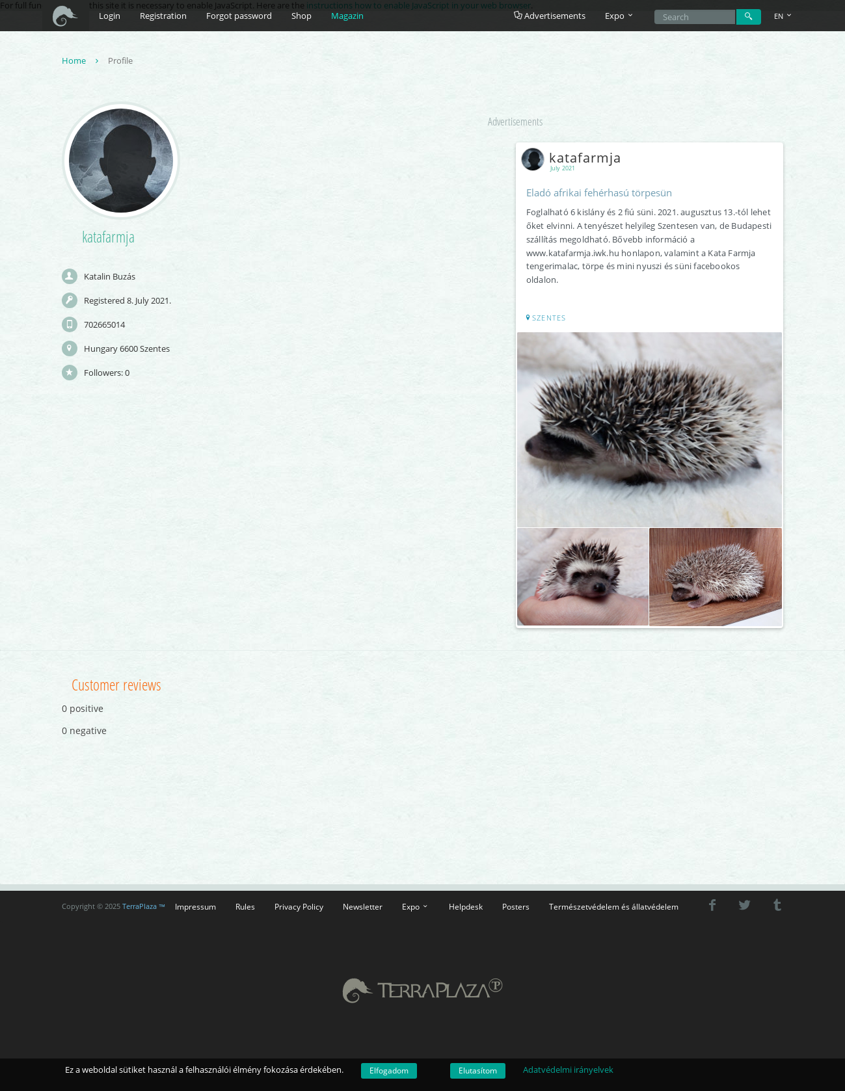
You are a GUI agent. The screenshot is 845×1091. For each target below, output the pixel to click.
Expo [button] (620, 15)
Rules (245, 905)
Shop (301, 15)
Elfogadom (389, 1070)
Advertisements (549, 15)
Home (81, 61)
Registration (163, 15)
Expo (415, 905)
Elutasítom (478, 1070)
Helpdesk (466, 905)
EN (784, 16)
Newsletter (362, 905)
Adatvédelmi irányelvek (568, 1069)
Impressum (195, 905)
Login (109, 15)
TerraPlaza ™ (144, 904)
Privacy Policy (299, 905)
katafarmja (574, 158)
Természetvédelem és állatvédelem (613, 905)
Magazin (347, 15)
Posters (516, 905)
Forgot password (239, 15)
